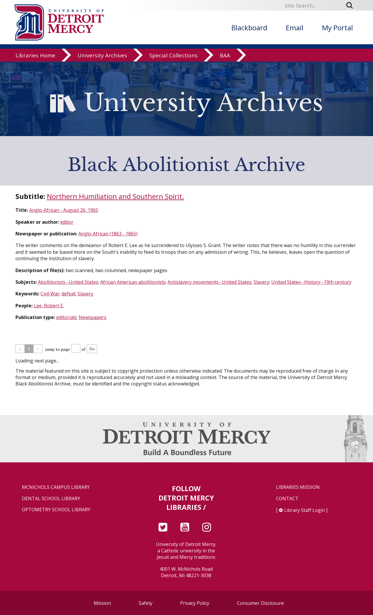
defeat (68, 293)
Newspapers (92, 317)
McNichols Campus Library (56, 487)
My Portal (337, 27)
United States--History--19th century (311, 282)
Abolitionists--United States (68, 282)
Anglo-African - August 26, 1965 (63, 210)
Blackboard (249, 27)
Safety (145, 603)
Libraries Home (35, 56)
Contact (287, 498)
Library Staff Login (304, 510)
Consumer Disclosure (260, 603)
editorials (66, 317)
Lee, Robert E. (49, 305)
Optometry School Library (56, 509)
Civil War (50, 293)
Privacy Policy (194, 603)
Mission (102, 603)
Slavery (261, 282)
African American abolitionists (133, 282)
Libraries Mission (298, 487)
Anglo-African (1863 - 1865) (108, 233)
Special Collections (173, 56)
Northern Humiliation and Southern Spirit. (115, 196)
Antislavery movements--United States (209, 282)
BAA (225, 56)
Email (294, 27)
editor (66, 222)
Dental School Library (51, 498)
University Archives (102, 56)
